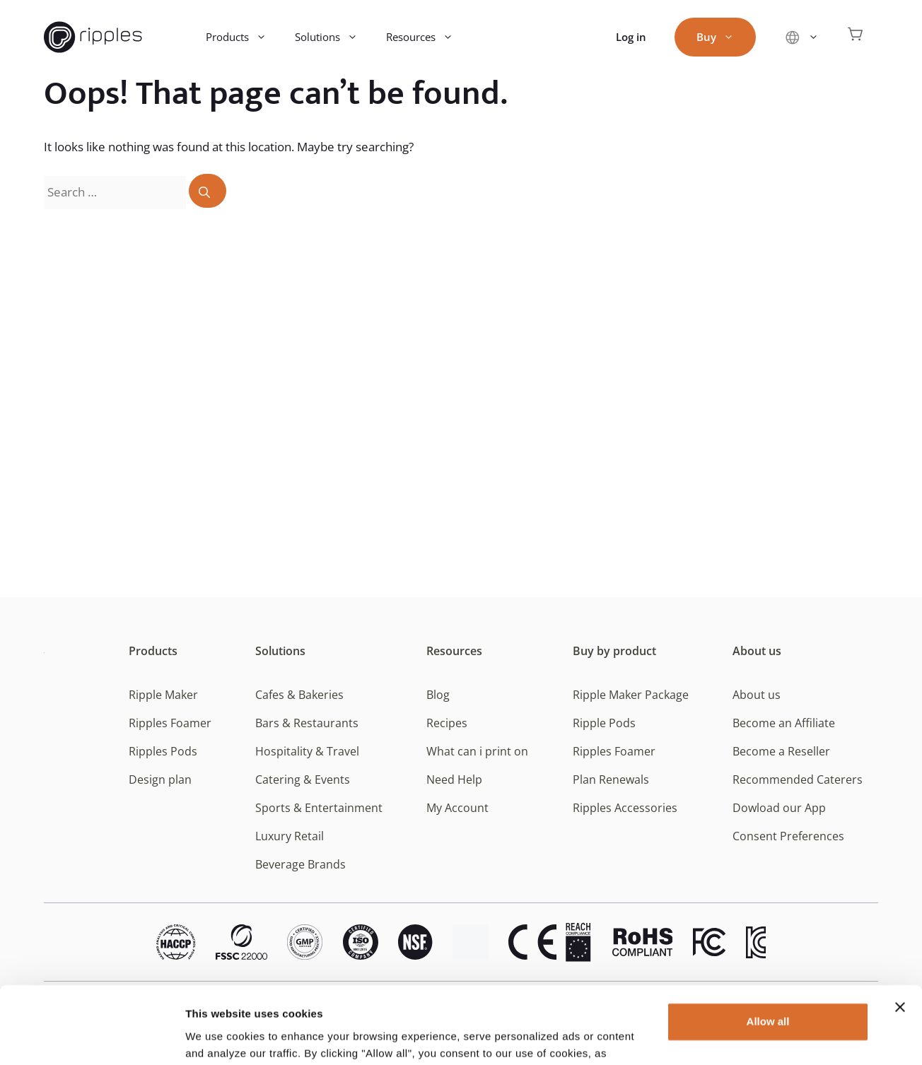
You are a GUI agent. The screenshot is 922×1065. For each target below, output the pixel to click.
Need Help (454, 779)
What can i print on (477, 751)
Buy (722, 37)
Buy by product (614, 651)
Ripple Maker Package (631, 694)
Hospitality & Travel (307, 751)
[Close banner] (900, 935)
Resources (426, 37)
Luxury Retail (289, 836)
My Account (457, 808)
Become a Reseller (781, 751)
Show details (218, 1037)
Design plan (160, 779)
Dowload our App (779, 808)
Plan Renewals (611, 779)
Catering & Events (302, 779)
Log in (631, 37)
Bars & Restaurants (306, 723)
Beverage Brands (300, 864)
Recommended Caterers (798, 779)
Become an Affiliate (784, 723)
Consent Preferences (788, 836)
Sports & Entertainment (319, 808)
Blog (438, 694)
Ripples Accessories (625, 808)
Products (243, 37)
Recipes (446, 723)
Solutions (333, 37)
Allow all (768, 949)
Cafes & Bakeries (299, 694)
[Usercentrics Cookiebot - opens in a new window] (91, 1037)
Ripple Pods (604, 723)
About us (757, 651)
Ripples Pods (163, 751)
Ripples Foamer (170, 723)
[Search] (207, 191)
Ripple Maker (163, 694)
